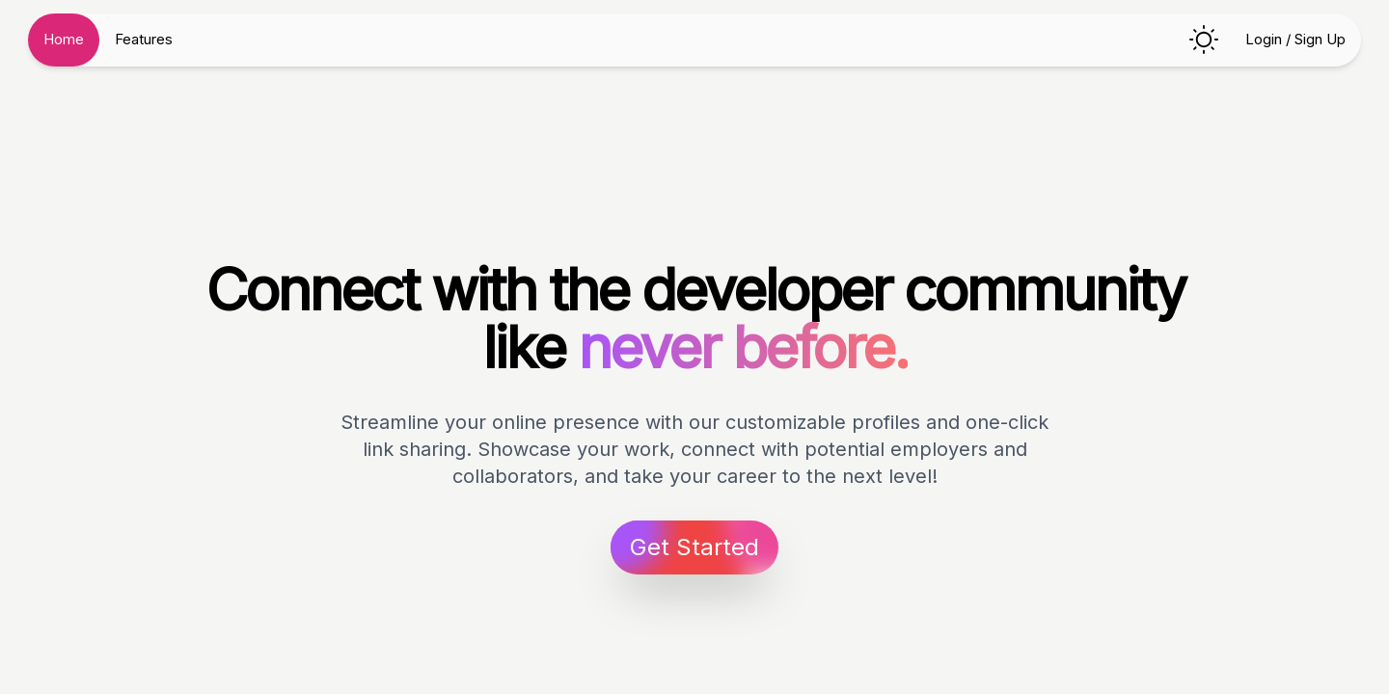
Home (63, 39)
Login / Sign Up (1295, 39)
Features (144, 39)
